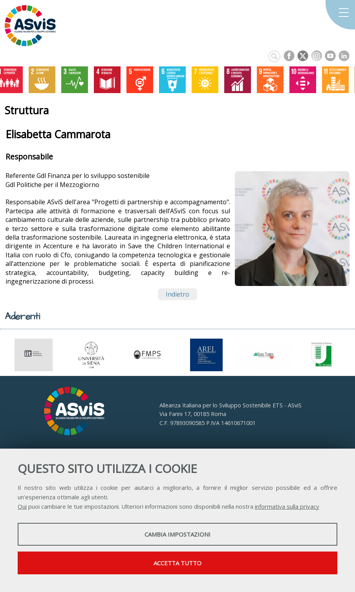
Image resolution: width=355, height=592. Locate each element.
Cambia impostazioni (177, 534)
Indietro (177, 294)
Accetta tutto (177, 563)
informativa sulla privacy (287, 506)
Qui (22, 506)
